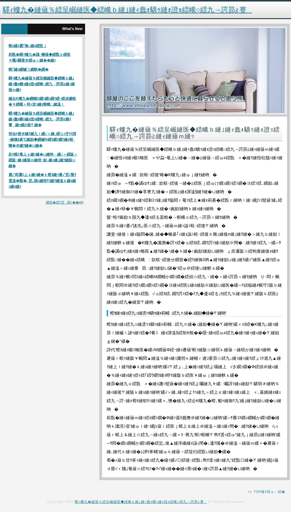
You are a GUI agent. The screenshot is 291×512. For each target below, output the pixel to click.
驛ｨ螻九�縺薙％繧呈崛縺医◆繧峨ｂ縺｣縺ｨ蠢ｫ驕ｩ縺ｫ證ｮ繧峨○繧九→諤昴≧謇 (141, 502)
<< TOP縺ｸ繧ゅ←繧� (266, 491)
